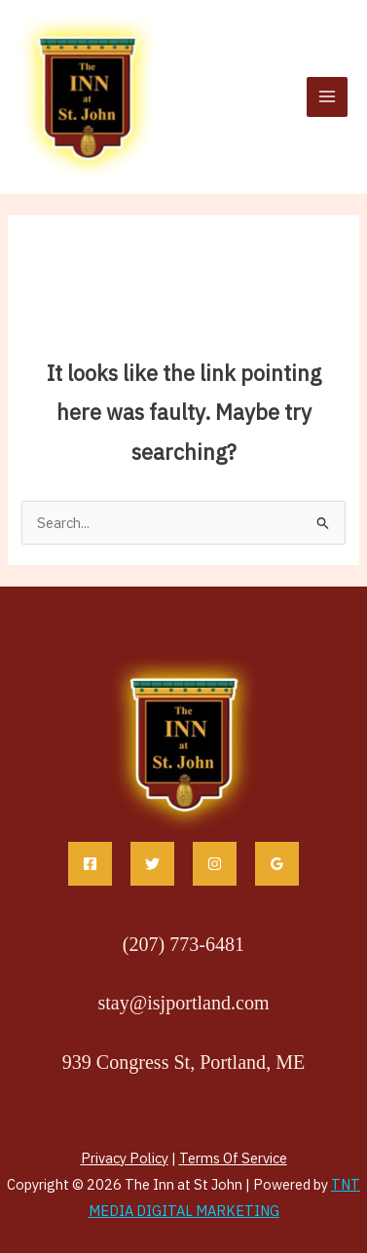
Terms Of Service (233, 1158)
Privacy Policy (124, 1158)
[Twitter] (152, 864)
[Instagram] (215, 864)
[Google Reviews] (277, 864)
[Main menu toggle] (327, 97)
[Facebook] (90, 864)
